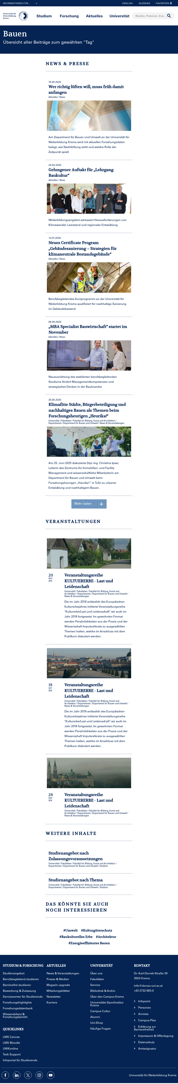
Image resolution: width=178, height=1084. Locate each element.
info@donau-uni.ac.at (148, 985)
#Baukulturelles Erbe (76, 937)
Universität (119, 15)
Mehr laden (89, 504)
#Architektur (106, 937)
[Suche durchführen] (169, 16)
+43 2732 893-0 (144, 990)
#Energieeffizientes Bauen (89, 943)
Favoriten (163, 3)
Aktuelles (94, 15)
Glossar (143, 3)
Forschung (69, 15)
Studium (44, 15)
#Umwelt (70, 930)
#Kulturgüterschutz (96, 930)
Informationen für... (21, 3)
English (127, 3)
